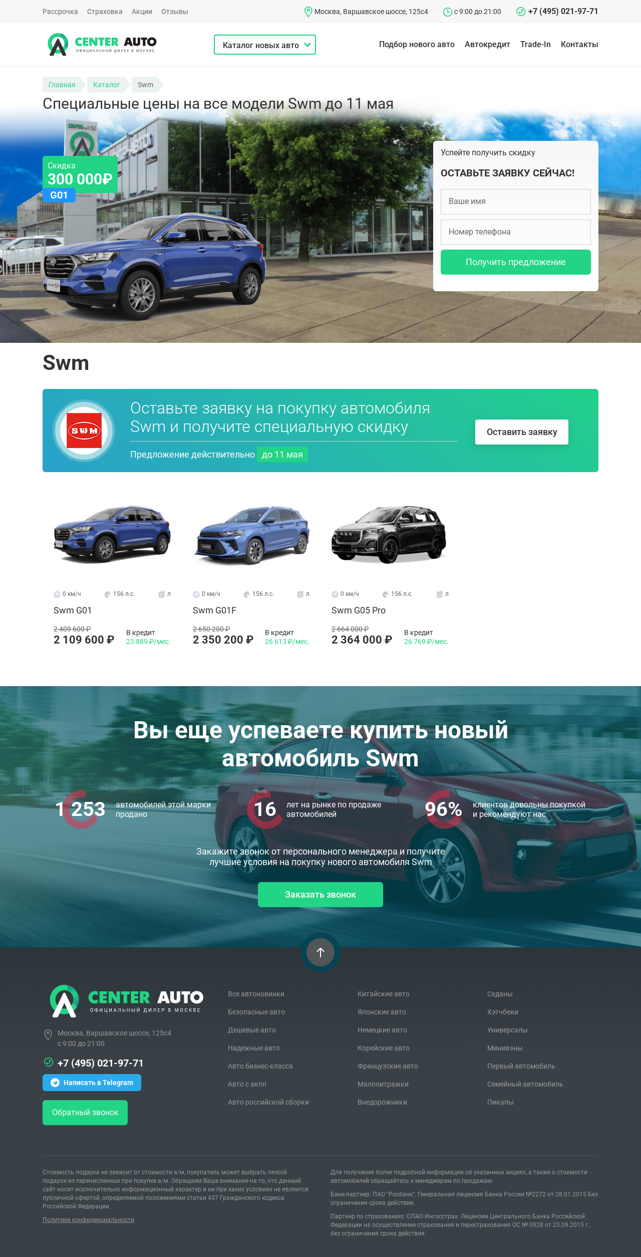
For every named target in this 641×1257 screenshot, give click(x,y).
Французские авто (388, 1066)
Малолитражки (383, 1084)
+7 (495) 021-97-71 (563, 11)
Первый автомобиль (521, 1066)
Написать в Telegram (92, 1081)
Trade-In (535, 44)
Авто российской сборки (268, 1102)
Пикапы (500, 1102)
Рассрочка (60, 12)
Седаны (500, 993)
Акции (142, 12)
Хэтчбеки (502, 1011)
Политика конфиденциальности (88, 1218)
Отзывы (174, 12)
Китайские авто (384, 993)
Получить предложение (516, 262)
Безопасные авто (256, 1011)
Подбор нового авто (417, 44)
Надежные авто (254, 1047)
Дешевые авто (252, 1029)
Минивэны (505, 1047)
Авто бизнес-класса (260, 1066)
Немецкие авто (382, 1029)
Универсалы (507, 1029)
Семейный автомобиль (525, 1084)
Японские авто (382, 1011)
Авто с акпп (247, 1084)
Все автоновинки (256, 993)
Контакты (579, 44)
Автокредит (487, 44)
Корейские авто (384, 1047)
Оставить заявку (522, 431)
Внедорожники (382, 1102)
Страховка (105, 12)
